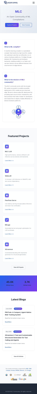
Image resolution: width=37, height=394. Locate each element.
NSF (27, 368)
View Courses (26, 25)
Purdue (13, 370)
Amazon (22, 370)
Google (29, 370)
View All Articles (18, 356)
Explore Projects (12, 25)
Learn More (9, 161)
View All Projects (18, 267)
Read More (8, 322)
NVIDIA (17, 370)
